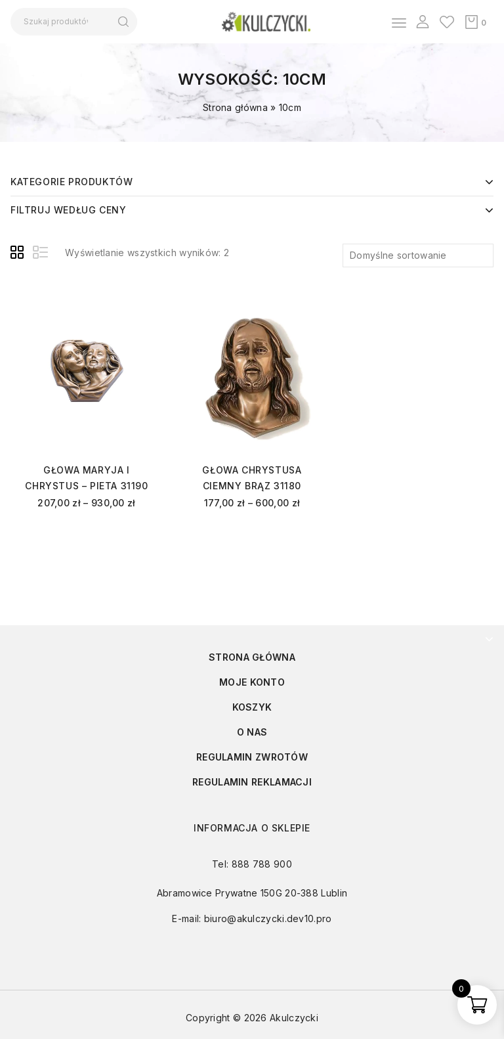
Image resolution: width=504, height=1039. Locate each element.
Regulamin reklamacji (252, 781)
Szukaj (123, 21)
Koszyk (252, 707)
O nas (252, 732)
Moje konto (252, 682)
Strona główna (235, 107)
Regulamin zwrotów (252, 757)
